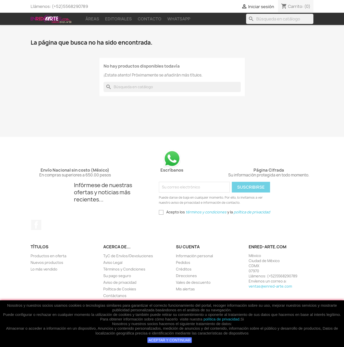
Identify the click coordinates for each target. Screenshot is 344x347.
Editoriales (118, 19)
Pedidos (183, 262)
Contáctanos (114, 295)
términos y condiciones (206, 212)
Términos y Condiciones (124, 269)
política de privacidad (221, 319)
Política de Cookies (119, 289)
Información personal (194, 255)
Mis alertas (185, 289)
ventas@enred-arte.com (270, 286)
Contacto (149, 19)
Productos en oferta (48, 255)
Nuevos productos (47, 262)
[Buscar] (279, 19)
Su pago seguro (117, 275)
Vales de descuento (193, 282)
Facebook (36, 225)
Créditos (184, 269)
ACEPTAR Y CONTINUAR (170, 340)
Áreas (92, 19)
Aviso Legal (112, 262)
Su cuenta (188, 247)
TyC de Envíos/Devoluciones (128, 255)
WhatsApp (178, 19)
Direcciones (186, 275)
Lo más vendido (44, 269)
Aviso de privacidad (119, 282)
